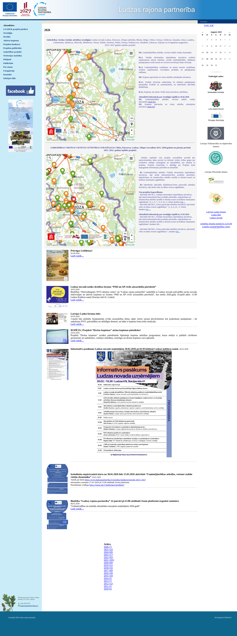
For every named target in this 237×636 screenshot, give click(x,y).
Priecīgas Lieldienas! (81, 250)
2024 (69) (108, 552)
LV (212, 25)
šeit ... (183, 202)
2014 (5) (108, 578)
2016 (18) (108, 573)
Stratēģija (7, 33)
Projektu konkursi (11, 44)
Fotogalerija (8, 70)
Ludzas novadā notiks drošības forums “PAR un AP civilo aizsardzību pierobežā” (113, 286)
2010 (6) (108, 589)
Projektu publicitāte (12, 48)
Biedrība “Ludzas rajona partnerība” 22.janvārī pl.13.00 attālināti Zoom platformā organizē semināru (125, 501)
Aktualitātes (8, 25)
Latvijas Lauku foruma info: (86, 313)
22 (207, 59)
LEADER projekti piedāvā (15, 29)
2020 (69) (108, 562)
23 (212, 59)
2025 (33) (108, 549)
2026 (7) (108, 547)
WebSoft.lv (228, 617)
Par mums (8, 67)
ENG (207, 25)
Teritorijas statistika (12, 55)
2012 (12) (108, 583)
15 (207, 52)
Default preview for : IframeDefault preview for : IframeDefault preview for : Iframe (90, 95)
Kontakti (7, 74)
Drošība (7, 36)
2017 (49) (108, 570)
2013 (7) (108, 581)
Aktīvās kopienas (11, 40)
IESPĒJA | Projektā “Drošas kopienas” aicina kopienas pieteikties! (106, 330)
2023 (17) (108, 555)
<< (202, 32)
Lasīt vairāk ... (77, 256)
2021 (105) (109, 560)
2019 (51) (108, 565)
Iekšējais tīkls (9, 78)
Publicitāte (8, 63)
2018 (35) (108, 568)
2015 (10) (108, 576)
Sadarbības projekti (12, 52)
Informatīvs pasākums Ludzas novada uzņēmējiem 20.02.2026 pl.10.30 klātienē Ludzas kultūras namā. (125, 349)
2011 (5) (108, 586)
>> (229, 32)
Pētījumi (7, 59)
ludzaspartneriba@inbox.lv (29, 606)
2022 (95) (108, 557)
